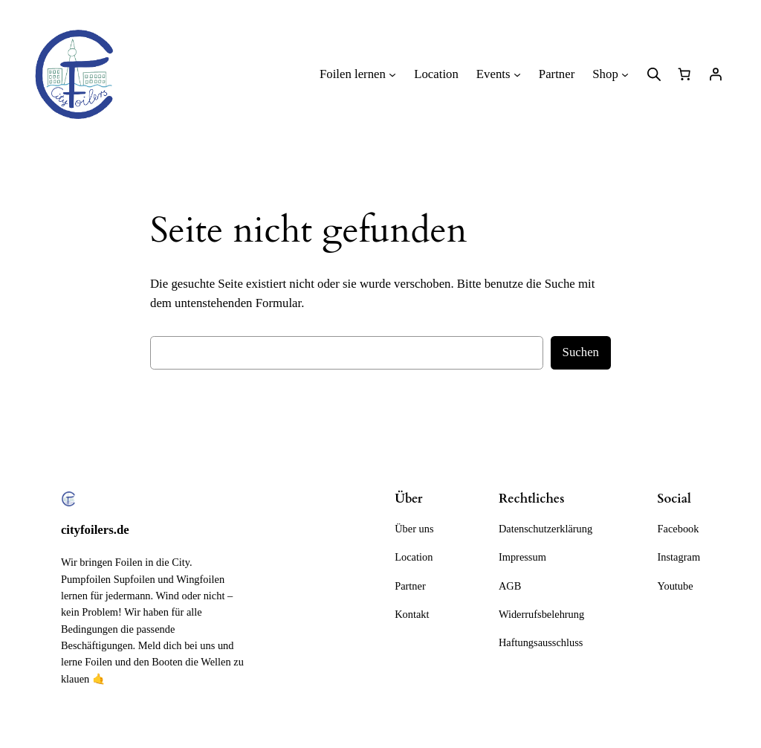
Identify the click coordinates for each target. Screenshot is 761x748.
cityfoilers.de (95, 530)
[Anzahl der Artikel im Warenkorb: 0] (684, 74)
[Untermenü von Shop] (625, 74)
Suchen (581, 352)
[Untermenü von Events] (517, 74)
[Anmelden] (715, 74)
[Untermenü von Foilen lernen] (392, 74)
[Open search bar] (654, 74)
